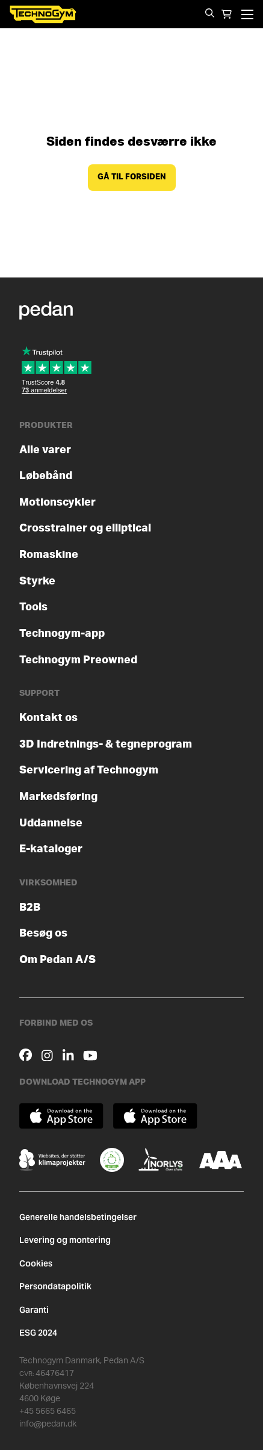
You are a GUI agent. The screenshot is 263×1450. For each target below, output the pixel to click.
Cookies (35, 1263)
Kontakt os (48, 717)
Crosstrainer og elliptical (85, 528)
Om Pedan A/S (57, 959)
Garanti (34, 1309)
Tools (33, 607)
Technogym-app (62, 633)
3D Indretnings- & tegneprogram (105, 744)
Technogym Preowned (78, 660)
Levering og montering (65, 1240)
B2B (29, 907)
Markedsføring (58, 796)
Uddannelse (50, 823)
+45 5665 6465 (47, 1411)
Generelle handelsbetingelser (78, 1217)
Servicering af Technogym (88, 770)
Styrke (37, 581)
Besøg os (43, 933)
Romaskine (48, 554)
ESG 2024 (38, 1332)
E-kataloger (50, 849)
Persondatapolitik (55, 1286)
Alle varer (45, 450)
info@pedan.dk (47, 1424)
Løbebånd (45, 476)
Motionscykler (57, 502)
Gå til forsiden (131, 177)
